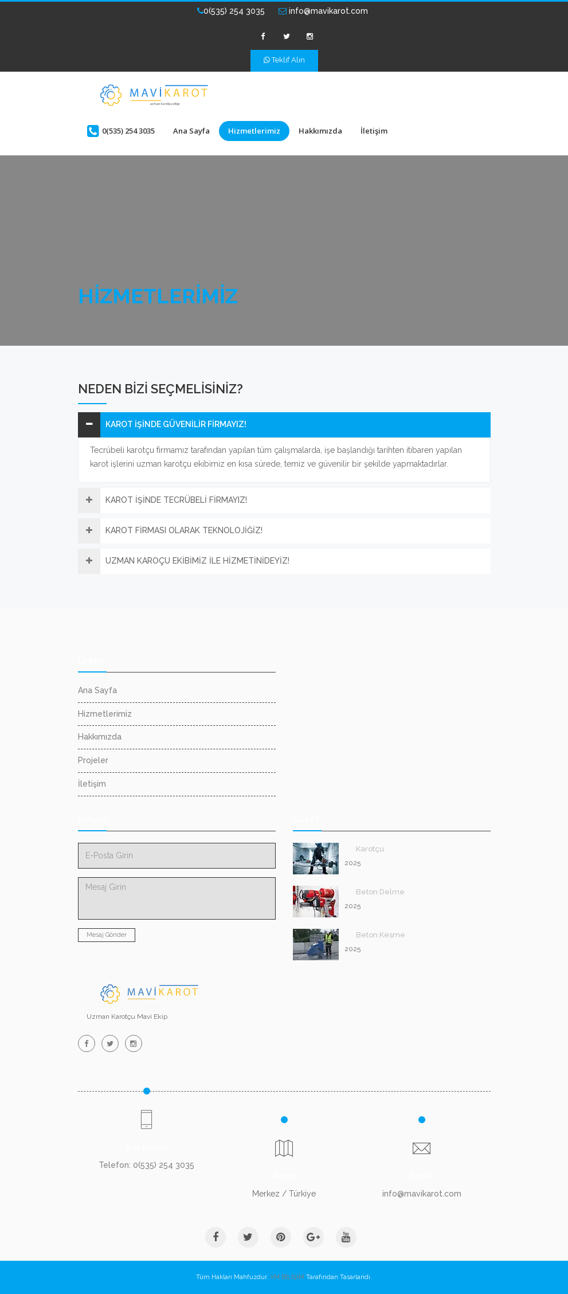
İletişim (374, 131)
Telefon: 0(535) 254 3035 (146, 1165)
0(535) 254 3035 (231, 10)
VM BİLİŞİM (287, 1277)
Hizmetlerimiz (254, 131)
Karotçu (370, 849)
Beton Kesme (380, 935)
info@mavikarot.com (323, 10)
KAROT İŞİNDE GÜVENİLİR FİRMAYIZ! (175, 424)
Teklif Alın (284, 60)
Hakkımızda (320, 131)
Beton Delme (380, 892)
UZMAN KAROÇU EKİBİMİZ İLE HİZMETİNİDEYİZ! (197, 560)
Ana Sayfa (191, 131)
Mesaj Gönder (107, 935)
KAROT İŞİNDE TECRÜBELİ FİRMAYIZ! (176, 500)
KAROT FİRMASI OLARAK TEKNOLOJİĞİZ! (184, 530)
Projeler (93, 760)
